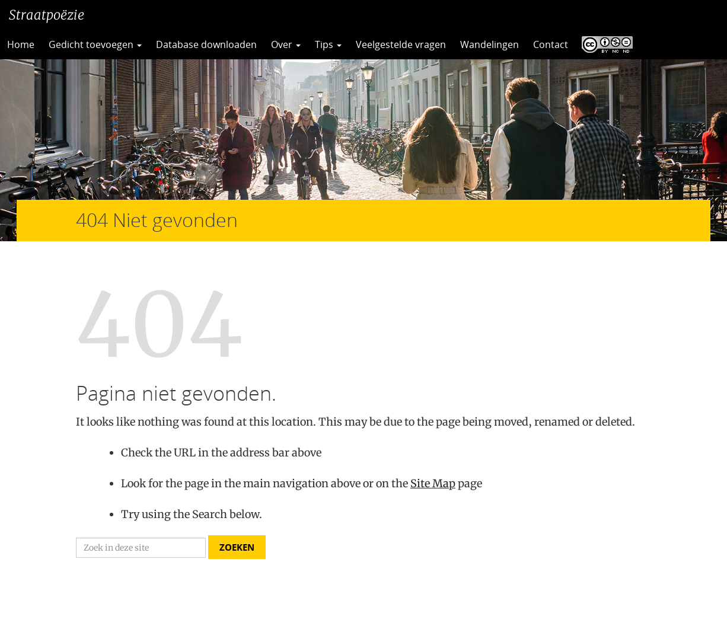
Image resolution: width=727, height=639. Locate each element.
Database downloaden (206, 44)
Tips (328, 44)
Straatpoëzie (46, 15)
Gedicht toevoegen (95, 44)
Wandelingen (489, 44)
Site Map (432, 483)
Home (20, 44)
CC (604, 44)
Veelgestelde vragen (401, 44)
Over (286, 44)
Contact (550, 44)
